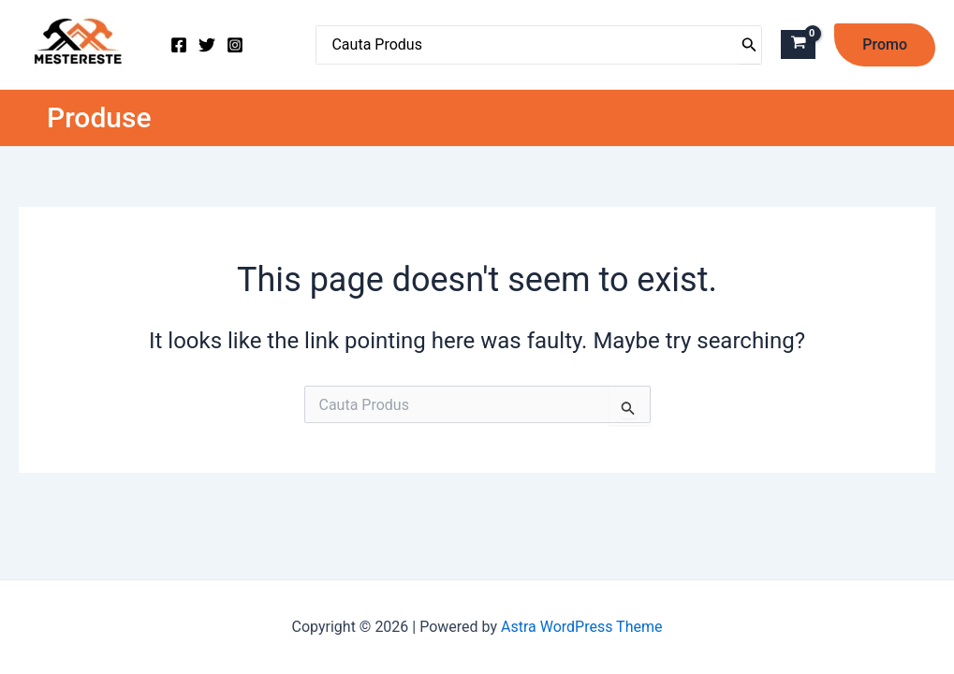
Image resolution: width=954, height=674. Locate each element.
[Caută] (749, 45)
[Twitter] (206, 45)
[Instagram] (235, 45)
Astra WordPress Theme (581, 627)
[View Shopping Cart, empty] (798, 44)
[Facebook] (178, 45)
